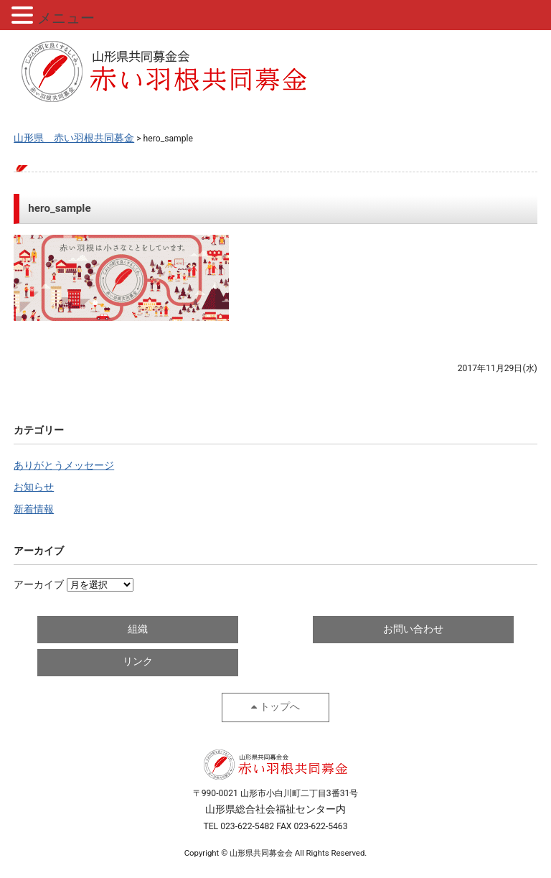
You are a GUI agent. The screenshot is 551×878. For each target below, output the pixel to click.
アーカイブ (39, 585)
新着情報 (34, 509)
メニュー (66, 18)
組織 (138, 629)
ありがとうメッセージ (64, 465)
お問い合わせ (413, 629)
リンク (138, 661)
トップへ (280, 707)
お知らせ (34, 487)
